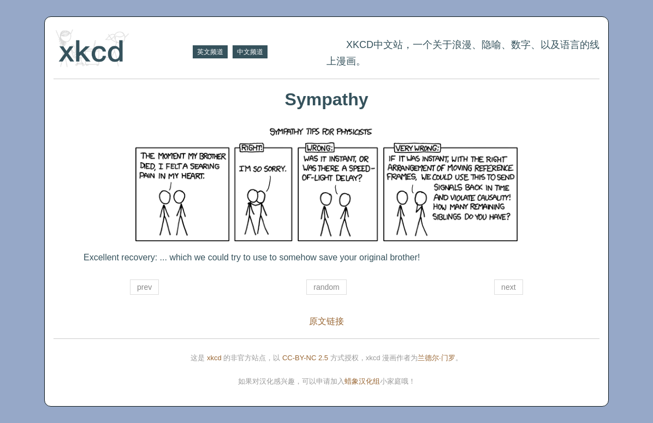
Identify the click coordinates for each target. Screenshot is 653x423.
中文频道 (250, 52)
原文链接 (326, 321)
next (508, 287)
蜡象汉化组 (362, 381)
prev (144, 287)
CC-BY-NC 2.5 (305, 358)
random (326, 287)
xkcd (214, 358)
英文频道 (210, 52)
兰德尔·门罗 (436, 358)
